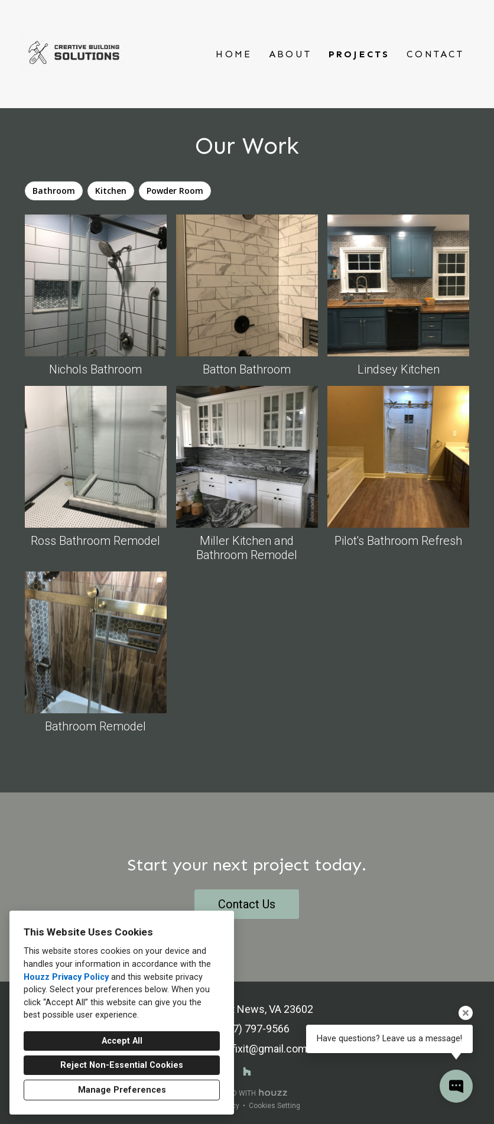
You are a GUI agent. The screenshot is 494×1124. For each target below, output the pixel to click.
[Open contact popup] (456, 1086)
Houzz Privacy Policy (66, 977)
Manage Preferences (122, 1090)
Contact (435, 54)
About (290, 54)
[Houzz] (247, 1071)
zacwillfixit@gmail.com (253, 1048)
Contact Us (246, 904)
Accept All (122, 1041)
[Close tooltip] (466, 1013)
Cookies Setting (274, 1106)
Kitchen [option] (110, 190)
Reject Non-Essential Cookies (121, 1065)
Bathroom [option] (53, 190)
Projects (359, 54)
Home (234, 54)
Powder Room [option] (175, 190)
